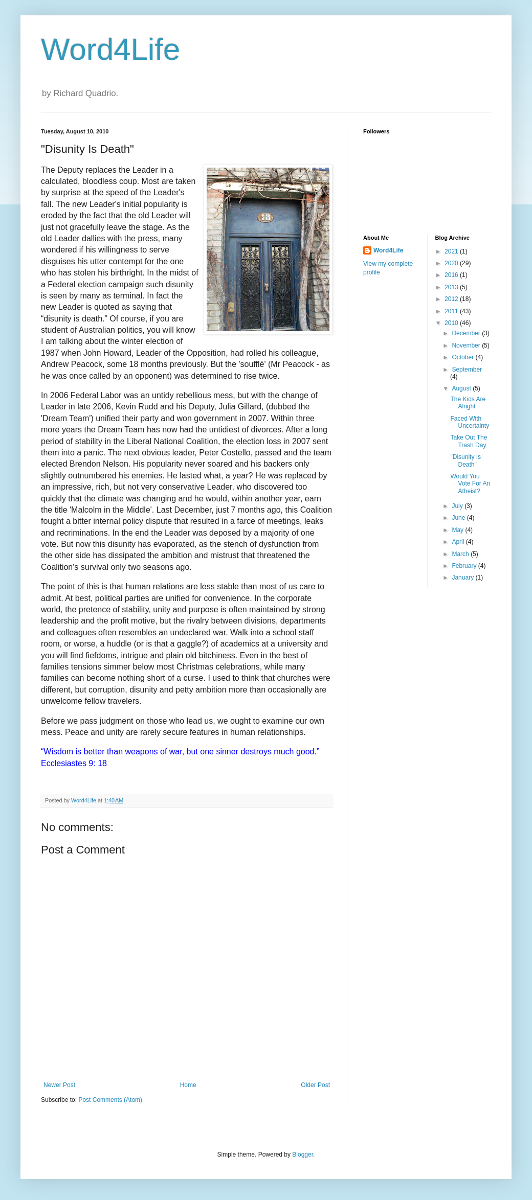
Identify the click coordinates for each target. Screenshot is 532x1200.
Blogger (302, 1154)
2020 (452, 263)
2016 (452, 275)
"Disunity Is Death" (465, 460)
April (458, 541)
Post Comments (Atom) (110, 1099)
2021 (452, 251)
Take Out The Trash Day (468, 441)
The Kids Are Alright (467, 403)
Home (188, 1085)
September (467, 369)
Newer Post (59, 1085)
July (458, 506)
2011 (452, 311)
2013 (452, 287)
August (462, 388)
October (463, 357)
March (461, 554)
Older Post (315, 1085)
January (463, 577)
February (465, 565)
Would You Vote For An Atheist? (470, 484)
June (459, 517)
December (467, 333)
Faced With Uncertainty (469, 422)
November (467, 345)
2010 (452, 323)
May (458, 530)
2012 (452, 299)
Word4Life (110, 49)
